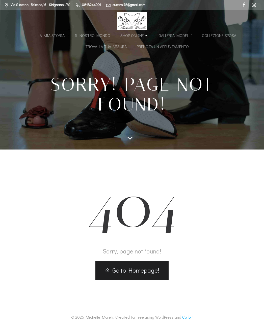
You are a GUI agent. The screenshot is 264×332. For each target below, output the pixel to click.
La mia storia (51, 35)
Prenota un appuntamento (163, 46)
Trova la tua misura (106, 46)
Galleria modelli (175, 35)
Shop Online (134, 35)
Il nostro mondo (92, 35)
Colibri (187, 317)
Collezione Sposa (219, 35)
